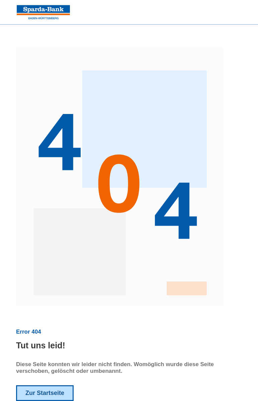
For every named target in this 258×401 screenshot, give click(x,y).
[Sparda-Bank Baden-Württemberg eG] (43, 12)
